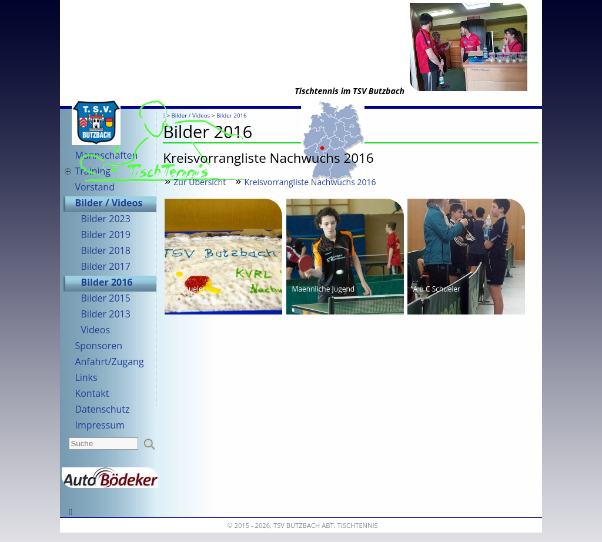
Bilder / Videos (108, 202)
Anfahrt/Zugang (109, 361)
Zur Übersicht (199, 182)
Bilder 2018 (105, 250)
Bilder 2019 (105, 234)
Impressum (99, 425)
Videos (95, 329)
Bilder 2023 (105, 218)
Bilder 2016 (106, 282)
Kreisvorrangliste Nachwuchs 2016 (310, 182)
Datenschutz (102, 409)
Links (86, 377)
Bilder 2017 (105, 266)
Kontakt (92, 393)
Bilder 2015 (105, 298)
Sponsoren (98, 345)
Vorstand (95, 186)
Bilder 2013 (105, 313)
